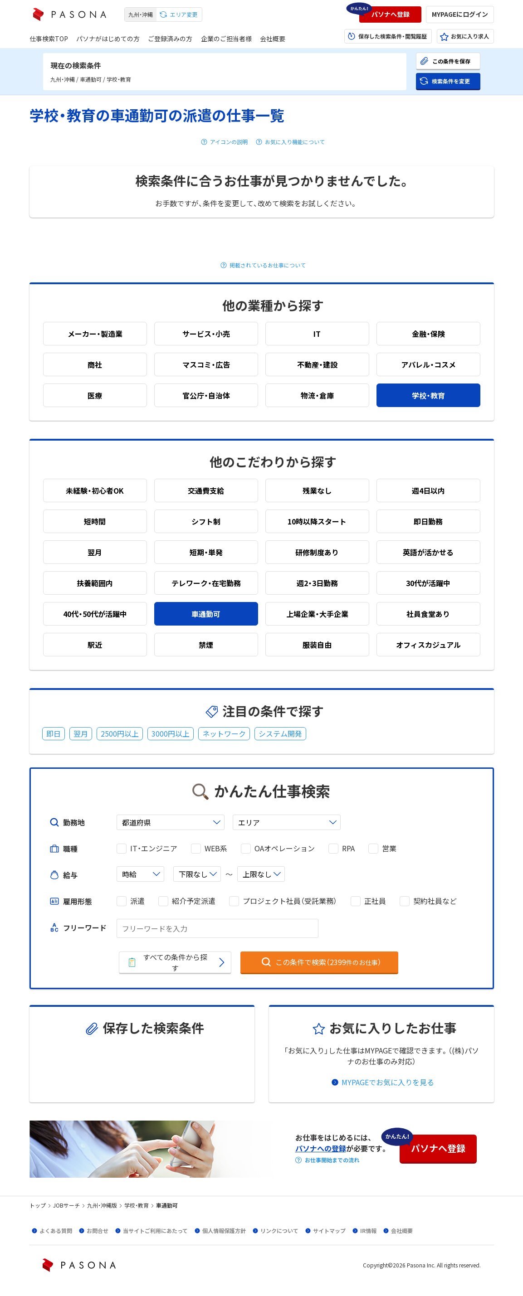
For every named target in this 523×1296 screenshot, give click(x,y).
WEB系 (216, 848)
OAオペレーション (284, 848)
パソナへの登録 (320, 1148)
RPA (348, 848)
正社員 (375, 901)
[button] (390, 14)
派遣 (137, 901)
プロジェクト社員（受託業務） (290, 901)
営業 (389, 848)
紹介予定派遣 (193, 901)
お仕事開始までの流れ (332, 1160)
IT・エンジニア (153, 848)
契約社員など (435, 901)
